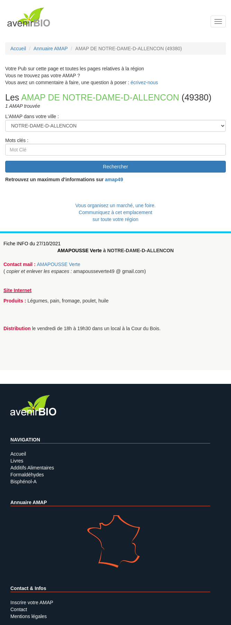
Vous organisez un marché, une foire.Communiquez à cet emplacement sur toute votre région (115, 212)
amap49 (114, 179)
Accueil (18, 454)
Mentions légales (28, 616)
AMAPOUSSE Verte (79, 250)
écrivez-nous (144, 82)
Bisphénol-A (23, 481)
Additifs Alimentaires (32, 467)
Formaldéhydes (27, 474)
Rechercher (115, 166)
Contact (18, 609)
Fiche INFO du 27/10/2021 (32, 243)
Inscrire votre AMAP (31, 602)
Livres (16, 461)
